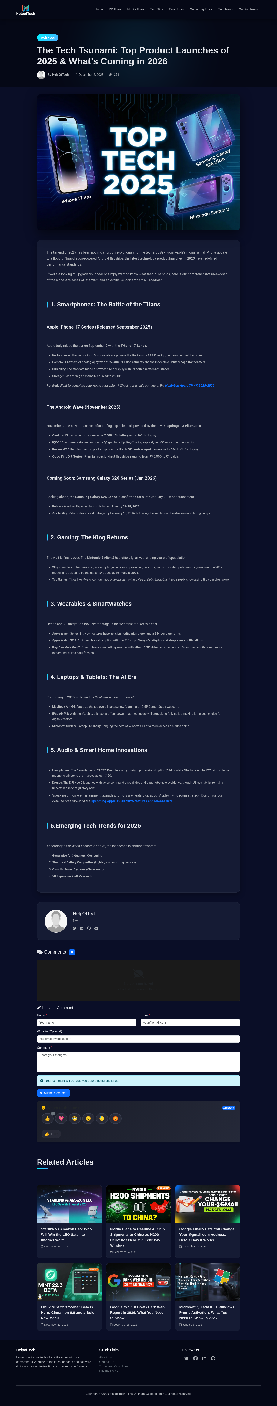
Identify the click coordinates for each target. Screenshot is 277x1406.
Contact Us (106, 1361)
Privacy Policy (108, 1371)
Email (145, 1015)
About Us (105, 1357)
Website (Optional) (49, 1031)
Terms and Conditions (113, 1366)
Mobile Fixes (135, 9)
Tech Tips (156, 9)
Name (42, 1015)
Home (99, 9)
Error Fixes (176, 9)
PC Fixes (115, 9)
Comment (44, 1047)
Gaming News (248, 9)
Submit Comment (53, 1092)
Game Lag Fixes (201, 9)
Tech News (225, 9)
